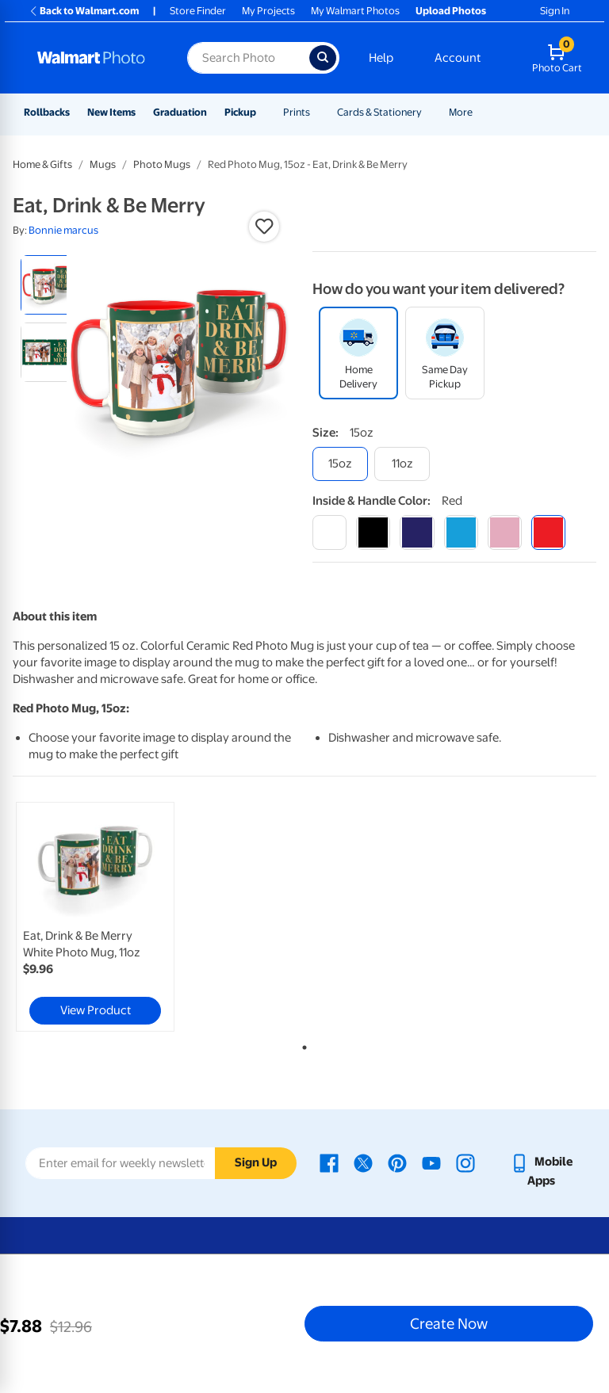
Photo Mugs (161, 164)
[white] (329, 532)
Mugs (103, 164)
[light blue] (461, 532)
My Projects (268, 11)
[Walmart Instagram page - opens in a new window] (465, 1161)
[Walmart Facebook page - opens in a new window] (329, 1161)
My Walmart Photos (355, 11)
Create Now (449, 1323)
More (461, 112)
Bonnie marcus (63, 230)
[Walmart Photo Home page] (95, 58)
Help (381, 58)
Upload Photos (451, 11)
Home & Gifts (42, 164)
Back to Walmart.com (84, 11)
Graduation (180, 112)
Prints (296, 112)
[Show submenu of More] (480, 112)
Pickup (240, 112)
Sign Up (256, 1162)
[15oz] (340, 464)
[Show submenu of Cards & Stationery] (429, 112)
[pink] (505, 532)
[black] (373, 532)
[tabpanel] (110, 917)
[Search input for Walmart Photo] (248, 58)
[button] (264, 227)
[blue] (417, 532)
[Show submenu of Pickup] (263, 112)
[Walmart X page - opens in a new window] (363, 1161)
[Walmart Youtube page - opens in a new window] (431, 1161)
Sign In (554, 11)
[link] (95, 917)
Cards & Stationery (379, 112)
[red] (548, 532)
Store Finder (198, 11)
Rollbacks (47, 112)
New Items (111, 112)
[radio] (50, 285)
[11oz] (402, 464)
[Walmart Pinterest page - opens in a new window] (397, 1161)
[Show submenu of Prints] (317, 112)
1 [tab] (301, 1044)
